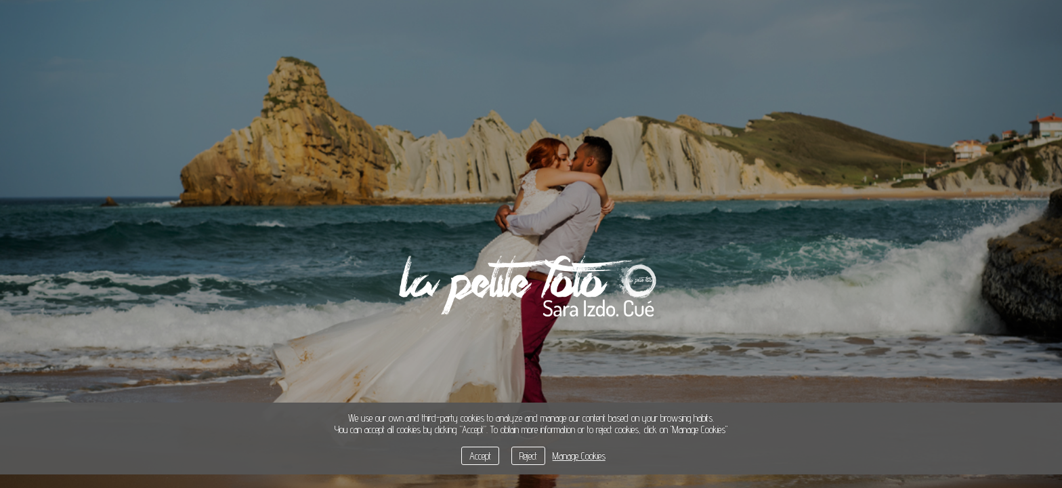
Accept (480, 456)
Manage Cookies (579, 456)
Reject (528, 456)
